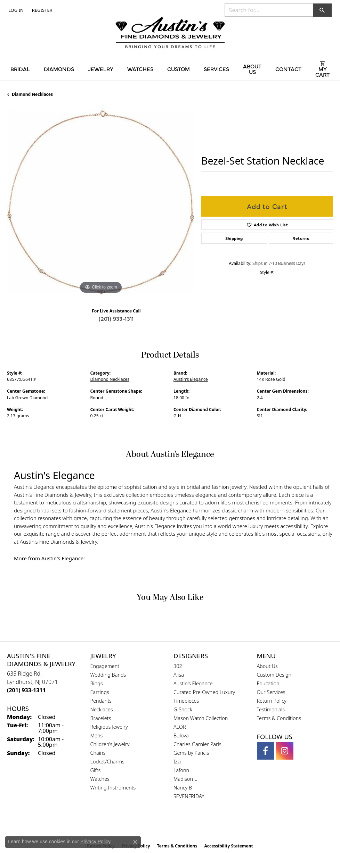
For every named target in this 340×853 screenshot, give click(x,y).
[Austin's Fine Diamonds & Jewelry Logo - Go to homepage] (170, 33)
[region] (100, 201)
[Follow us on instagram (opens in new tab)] (284, 751)
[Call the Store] (26, 690)
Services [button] (216, 69)
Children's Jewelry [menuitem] (110, 744)
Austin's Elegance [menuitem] (193, 683)
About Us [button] (252, 68)
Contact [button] (288, 69)
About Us (267, 666)
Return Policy (271, 700)
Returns (300, 238)
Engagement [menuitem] (105, 666)
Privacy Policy (95, 841)
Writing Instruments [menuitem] (113, 787)
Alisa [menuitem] (178, 674)
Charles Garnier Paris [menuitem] (197, 744)
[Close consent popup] (135, 842)
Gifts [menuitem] (95, 770)
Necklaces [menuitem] (101, 709)
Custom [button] (178, 69)
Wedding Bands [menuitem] (108, 674)
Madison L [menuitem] (185, 779)
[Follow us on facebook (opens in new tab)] (265, 751)
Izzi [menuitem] (177, 761)
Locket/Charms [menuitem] (107, 761)
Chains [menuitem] (98, 753)
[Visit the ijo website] (182, 825)
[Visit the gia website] (159, 825)
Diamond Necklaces (32, 94)
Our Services (271, 692)
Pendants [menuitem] (101, 700)
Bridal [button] (20, 69)
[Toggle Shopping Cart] (322, 69)
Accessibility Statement (228, 846)
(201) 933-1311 (116, 318)
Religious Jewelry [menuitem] (109, 727)
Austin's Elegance (190, 379)
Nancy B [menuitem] (182, 787)
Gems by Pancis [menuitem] (191, 753)
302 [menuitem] (177, 666)
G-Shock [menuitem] (182, 709)
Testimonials (271, 709)
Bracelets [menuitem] (100, 718)
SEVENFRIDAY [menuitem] (188, 796)
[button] (15, 10)
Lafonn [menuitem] (181, 770)
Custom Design (274, 674)
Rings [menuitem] (96, 683)
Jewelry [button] (100, 69)
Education (268, 683)
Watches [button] (140, 69)
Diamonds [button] (59, 69)
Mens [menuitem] (96, 735)
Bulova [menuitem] (181, 735)
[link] (41, 10)
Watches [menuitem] (100, 779)
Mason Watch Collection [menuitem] (200, 718)
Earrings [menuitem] (99, 692)
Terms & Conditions (279, 718)
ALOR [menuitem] (179, 727)
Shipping (234, 238)
